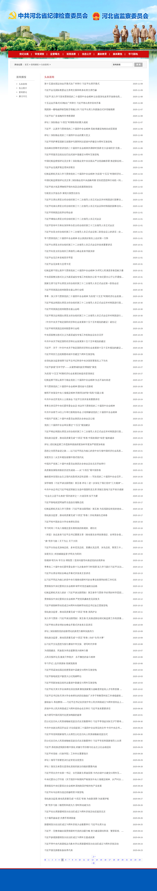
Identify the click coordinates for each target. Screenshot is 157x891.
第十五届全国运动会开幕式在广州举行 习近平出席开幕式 (72, 84)
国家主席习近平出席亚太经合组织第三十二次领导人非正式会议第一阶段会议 (81, 283)
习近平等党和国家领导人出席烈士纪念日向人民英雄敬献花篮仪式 (76, 734)
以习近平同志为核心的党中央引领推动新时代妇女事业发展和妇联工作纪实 (80, 580)
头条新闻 (45, 64)
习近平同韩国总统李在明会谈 (58, 212)
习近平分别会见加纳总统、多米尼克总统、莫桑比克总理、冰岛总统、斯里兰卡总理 (84, 547)
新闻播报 (35, 64)
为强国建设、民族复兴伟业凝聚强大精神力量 (66, 650)
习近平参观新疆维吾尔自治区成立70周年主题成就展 (69, 837)
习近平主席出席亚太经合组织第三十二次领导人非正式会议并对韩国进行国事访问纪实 (85, 199)
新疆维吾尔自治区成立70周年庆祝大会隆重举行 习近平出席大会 (75, 824)
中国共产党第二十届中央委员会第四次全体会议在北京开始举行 (75, 464)
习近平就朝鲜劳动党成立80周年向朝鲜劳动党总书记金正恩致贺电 (76, 605)
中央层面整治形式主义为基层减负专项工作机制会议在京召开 (73, 335)
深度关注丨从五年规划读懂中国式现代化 (64, 457)
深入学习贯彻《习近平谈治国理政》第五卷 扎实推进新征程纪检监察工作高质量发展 (85, 618)
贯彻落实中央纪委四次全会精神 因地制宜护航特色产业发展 (73, 786)
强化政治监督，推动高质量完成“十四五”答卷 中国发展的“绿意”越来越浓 (79, 438)
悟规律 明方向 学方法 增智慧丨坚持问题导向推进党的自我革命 (74, 560)
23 (135, 860)
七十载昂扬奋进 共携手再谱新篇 (59, 818)
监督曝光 (55, 54)
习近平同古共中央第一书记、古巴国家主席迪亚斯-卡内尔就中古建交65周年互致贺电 (85, 773)
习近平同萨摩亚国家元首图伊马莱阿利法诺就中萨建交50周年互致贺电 (78, 141)
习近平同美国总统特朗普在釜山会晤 (61, 309)
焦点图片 (23, 88)
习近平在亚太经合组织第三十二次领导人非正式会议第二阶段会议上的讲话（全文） (84, 232)
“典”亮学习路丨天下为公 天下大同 (60, 541)
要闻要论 (23, 92)
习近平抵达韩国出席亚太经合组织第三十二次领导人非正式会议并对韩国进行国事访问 (85, 303)
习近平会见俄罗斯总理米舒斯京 (59, 167)
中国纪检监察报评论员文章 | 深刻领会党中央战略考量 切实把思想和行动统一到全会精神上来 (89, 180)
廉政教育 (102, 54)
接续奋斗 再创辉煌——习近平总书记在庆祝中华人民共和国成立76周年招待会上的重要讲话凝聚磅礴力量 (94, 702)
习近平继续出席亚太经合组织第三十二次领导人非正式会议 (72, 219)
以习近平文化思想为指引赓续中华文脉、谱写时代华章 (70, 644)
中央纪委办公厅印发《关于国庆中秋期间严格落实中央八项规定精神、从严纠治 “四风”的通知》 (90, 779)
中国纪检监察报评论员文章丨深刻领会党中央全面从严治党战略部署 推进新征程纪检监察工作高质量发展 (94, 161)
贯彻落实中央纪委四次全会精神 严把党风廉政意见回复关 (72, 599)
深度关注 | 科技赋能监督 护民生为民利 (62, 554)
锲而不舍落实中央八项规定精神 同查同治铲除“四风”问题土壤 (74, 393)
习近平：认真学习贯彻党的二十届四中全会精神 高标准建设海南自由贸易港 (80, 129)
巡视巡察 (71, 54)
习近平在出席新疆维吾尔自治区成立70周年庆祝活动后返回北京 (75, 811)
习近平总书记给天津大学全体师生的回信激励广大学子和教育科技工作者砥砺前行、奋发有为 (89, 695)
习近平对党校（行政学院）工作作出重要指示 (66, 753)
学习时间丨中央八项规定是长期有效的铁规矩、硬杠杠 (70, 528)
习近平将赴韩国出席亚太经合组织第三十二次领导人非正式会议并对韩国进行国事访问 (85, 431)
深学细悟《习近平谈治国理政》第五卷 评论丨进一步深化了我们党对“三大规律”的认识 (86, 483)
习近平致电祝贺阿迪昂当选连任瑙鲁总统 (64, 502)
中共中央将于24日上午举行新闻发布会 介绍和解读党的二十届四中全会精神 (80, 412)
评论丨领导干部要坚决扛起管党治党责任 (64, 760)
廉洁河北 (23, 96)
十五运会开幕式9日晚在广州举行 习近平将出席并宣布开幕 (72, 103)
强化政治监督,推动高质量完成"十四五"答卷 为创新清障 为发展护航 (76, 799)
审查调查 (39, 54)
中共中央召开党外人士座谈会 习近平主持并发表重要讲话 (72, 399)
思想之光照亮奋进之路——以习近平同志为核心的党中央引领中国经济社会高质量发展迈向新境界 (91, 451)
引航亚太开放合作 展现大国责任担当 (62, 193)
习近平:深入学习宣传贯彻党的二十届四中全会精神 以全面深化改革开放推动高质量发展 (86, 96)
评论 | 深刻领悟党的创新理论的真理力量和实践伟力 (69, 631)
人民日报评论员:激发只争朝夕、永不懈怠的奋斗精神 (69, 657)
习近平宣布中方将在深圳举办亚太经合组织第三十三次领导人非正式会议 (79, 225)
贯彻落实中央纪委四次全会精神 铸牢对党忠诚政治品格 (70, 586)
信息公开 (86, 54)
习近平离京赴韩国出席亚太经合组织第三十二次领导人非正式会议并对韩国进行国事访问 (87, 315)
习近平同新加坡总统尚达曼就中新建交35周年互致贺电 (70, 683)
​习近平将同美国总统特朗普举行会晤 (61, 328)
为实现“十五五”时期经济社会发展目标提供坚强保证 (69, 373)
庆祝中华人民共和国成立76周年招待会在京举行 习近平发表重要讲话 (77, 708)
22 (131, 860)
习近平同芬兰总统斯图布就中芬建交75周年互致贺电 (69, 354)
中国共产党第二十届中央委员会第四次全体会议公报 (69, 418)
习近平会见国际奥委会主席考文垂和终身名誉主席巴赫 (70, 90)
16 (105, 860)
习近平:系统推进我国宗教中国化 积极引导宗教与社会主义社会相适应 (77, 747)
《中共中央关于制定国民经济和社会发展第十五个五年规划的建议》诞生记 (80, 322)
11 (84, 860)
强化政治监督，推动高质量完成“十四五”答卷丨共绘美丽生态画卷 (75, 515)
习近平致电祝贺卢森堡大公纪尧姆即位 (63, 676)
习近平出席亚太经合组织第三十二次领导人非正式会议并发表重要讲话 (78, 245)
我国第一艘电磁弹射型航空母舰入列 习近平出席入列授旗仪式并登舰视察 (79, 109)
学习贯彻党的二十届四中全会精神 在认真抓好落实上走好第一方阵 (76, 238)
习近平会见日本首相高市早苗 (58, 257)
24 (139, 860)
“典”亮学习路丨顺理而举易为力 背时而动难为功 (67, 805)
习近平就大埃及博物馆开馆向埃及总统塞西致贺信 (68, 187)
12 (88, 860)
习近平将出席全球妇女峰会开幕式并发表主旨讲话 (68, 625)
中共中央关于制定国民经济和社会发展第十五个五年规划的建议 (75, 341)
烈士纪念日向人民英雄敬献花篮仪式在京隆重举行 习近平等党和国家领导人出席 (82, 741)
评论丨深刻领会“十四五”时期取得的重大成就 (66, 122)
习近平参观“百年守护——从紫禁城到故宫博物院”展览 (70, 367)
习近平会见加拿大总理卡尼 (57, 264)
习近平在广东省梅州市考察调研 (59, 116)
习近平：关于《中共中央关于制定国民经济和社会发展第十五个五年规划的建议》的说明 (87, 348)
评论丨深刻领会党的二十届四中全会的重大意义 (67, 135)
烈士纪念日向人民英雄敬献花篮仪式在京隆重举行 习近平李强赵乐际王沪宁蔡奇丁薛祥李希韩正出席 (92, 721)
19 (118, 860)
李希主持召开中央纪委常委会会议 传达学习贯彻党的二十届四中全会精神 (79, 406)
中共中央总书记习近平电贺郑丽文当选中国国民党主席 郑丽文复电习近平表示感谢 (84, 489)
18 (114, 860)
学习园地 (133, 54)
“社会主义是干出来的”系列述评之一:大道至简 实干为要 (71, 496)
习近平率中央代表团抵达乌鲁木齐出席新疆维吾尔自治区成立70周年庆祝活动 (81, 844)
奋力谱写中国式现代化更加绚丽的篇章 (63, 715)
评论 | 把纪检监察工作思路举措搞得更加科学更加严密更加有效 (74, 444)
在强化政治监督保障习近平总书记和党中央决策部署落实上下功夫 (76, 360)
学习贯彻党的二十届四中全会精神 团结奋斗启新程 (68, 386)
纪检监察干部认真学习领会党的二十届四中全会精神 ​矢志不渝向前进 (77, 380)
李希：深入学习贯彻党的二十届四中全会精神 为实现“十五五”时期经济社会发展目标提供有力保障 (91, 296)
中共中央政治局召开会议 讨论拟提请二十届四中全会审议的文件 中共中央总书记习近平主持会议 (90, 728)
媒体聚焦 (117, 54)
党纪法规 (24, 54)
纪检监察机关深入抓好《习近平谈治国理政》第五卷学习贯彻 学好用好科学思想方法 (85, 592)
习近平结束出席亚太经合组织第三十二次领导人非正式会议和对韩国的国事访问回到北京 (87, 206)
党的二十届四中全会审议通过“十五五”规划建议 (67, 425)
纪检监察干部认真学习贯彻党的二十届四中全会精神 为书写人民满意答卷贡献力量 (84, 270)
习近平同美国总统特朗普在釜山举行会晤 (64, 290)
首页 (27, 64)
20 (122, 860)
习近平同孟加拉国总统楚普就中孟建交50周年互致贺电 (70, 670)
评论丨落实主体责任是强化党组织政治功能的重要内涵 (70, 766)
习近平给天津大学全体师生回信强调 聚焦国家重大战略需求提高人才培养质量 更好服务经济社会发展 (93, 689)
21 (127, 860)
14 (97, 860)
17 (110, 860)
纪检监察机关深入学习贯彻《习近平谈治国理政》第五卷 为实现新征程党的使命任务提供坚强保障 (91, 509)
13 (92, 860)
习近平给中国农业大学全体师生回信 (61, 522)
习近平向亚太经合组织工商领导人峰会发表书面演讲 (69, 251)
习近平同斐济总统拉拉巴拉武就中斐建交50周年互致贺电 (71, 154)
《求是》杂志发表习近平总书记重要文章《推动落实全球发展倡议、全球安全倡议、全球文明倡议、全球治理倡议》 (100, 534)
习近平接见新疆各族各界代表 (58, 850)
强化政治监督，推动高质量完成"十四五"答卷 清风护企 (70, 612)
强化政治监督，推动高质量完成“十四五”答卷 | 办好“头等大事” (74, 637)
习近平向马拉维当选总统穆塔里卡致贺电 (64, 792)
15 (101, 860)
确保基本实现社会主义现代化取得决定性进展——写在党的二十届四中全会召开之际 (84, 476)
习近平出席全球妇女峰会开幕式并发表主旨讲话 (67, 573)
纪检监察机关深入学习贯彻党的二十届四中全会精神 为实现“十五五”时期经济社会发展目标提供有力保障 (94, 174)
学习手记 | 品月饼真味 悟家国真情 (60, 663)
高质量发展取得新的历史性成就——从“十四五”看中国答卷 (72, 470)
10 (80, 860)
